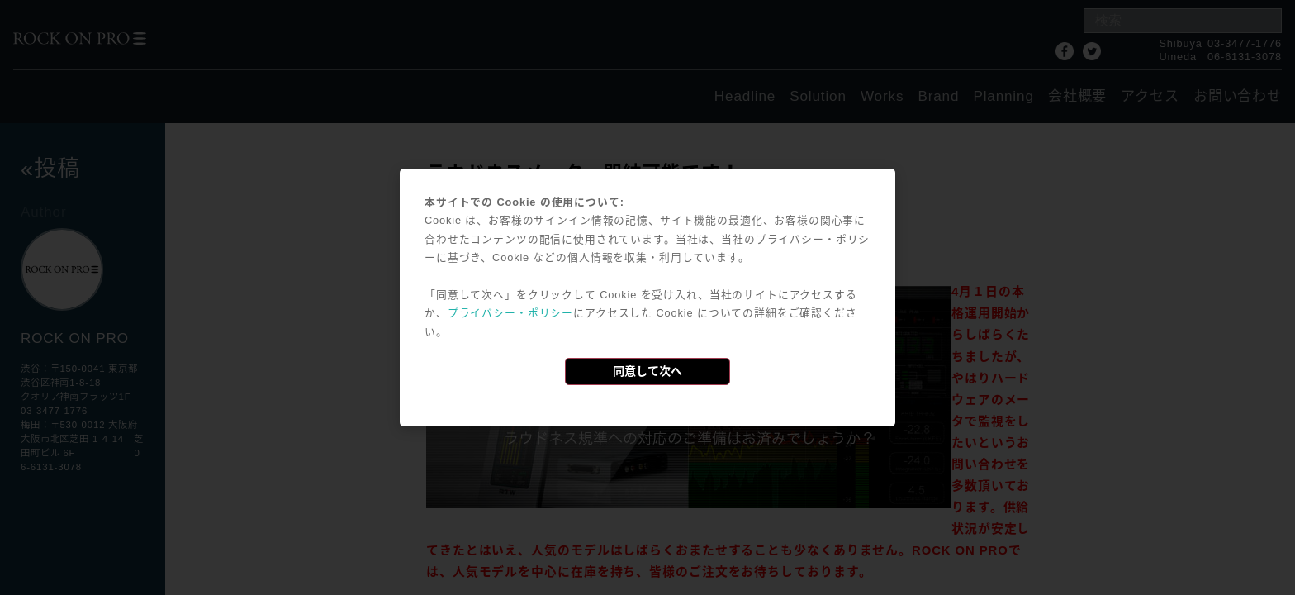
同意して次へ (647, 371)
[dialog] (647, 297)
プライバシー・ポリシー (510, 313)
